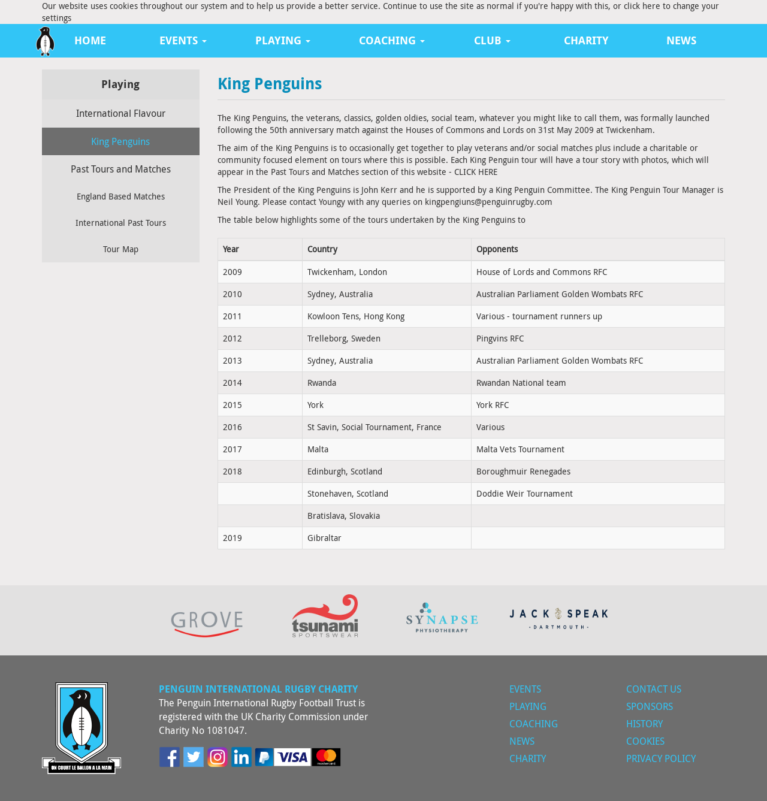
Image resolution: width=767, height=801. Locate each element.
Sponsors (649, 706)
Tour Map (120, 249)
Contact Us (653, 689)
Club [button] (492, 40)
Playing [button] (282, 40)
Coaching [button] (392, 40)
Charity (586, 40)
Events (525, 689)
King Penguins (120, 141)
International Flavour (120, 113)
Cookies (645, 741)
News (681, 40)
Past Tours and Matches (121, 169)
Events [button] (183, 40)
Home (90, 40)
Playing (527, 706)
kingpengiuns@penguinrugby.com (488, 201)
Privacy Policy (661, 758)
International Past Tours (121, 222)
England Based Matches (121, 196)
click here (642, 5)
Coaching (533, 723)
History (644, 723)
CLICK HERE (475, 171)
